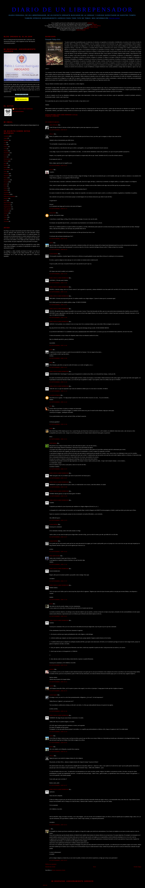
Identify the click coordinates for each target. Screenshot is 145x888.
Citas (5, 144)
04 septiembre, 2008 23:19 (58, 731)
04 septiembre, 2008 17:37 (58, 581)
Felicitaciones (7, 159)
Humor (5, 167)
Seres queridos (7, 209)
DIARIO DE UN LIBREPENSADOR (72, 9)
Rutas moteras (7, 202)
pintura (5, 184)
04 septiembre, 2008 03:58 (58, 238)
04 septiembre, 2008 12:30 (58, 424)
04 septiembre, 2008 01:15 (58, 208)
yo (50, 828)
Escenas (6, 155)
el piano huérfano (53, 253)
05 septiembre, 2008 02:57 (58, 785)
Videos (5, 217)
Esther (51, 428)
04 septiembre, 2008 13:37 (58, 469)
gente (5, 163)
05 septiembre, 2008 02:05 (58, 742)
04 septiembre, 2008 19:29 (58, 665)
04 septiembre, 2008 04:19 (58, 249)
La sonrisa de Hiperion (54, 395)
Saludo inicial (7, 204)
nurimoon (51, 669)
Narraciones (7, 179)
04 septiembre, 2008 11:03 (58, 291)
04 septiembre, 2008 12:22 (58, 402)
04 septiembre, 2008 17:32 (58, 564)
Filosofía (6, 161)
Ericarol (51, 169)
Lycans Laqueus (53, 695)
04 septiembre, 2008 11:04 (58, 317)
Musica (5, 177)
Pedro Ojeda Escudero (54, 555)
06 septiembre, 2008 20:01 (58, 860)
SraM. (50, 349)
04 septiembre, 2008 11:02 (58, 282)
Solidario (6, 213)
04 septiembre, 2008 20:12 (58, 681)
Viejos (5, 219)
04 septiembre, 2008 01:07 (58, 165)
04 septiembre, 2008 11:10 (58, 382)
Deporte (6, 150)
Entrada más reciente (50, 866)
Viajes (5, 215)
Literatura (55, 116)
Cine (5, 142)
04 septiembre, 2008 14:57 (58, 537)
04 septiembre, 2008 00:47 (58, 129)
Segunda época (7, 206)
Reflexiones (6, 194)
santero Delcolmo (53, 125)
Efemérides (6, 152)
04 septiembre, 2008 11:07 (58, 367)
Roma (5, 200)
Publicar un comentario (50, 864)
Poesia (5, 186)
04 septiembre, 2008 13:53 (58, 520)
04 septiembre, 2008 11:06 (58, 345)
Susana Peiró (52, 212)
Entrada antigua (137, 866)
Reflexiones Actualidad (9, 196)
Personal (6, 182)
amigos (5, 138)
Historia (6, 165)
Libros (5, 171)
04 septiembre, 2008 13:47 (58, 478)
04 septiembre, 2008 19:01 (58, 616)
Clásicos (6, 146)
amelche (51, 686)
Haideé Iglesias (53, 443)
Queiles (51, 242)
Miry (50, 406)
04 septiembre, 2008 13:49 (58, 496)
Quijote (5, 190)
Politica (5, 188)
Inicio (94, 866)
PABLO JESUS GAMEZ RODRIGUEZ (59, 278)
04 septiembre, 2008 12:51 (58, 439)
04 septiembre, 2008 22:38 (58, 711)
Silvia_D (51, 134)
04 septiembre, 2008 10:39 (58, 273)
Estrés (5, 157)
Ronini (51, 603)
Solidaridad (6, 211)
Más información (22, 99)
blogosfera (6, 140)
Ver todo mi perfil (18, 111)
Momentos (6, 175)
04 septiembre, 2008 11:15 (58, 391)
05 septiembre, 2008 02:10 (58, 751)
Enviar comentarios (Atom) (58, 870)
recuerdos (6, 192)
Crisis (5, 148)
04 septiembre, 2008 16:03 (58, 551)
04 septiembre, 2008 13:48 (58, 487)
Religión (6, 198)
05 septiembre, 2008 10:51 (58, 824)
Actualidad (6, 136)
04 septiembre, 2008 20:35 (58, 690)
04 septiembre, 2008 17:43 (58, 599)
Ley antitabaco (7, 169)
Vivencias (6, 221)
